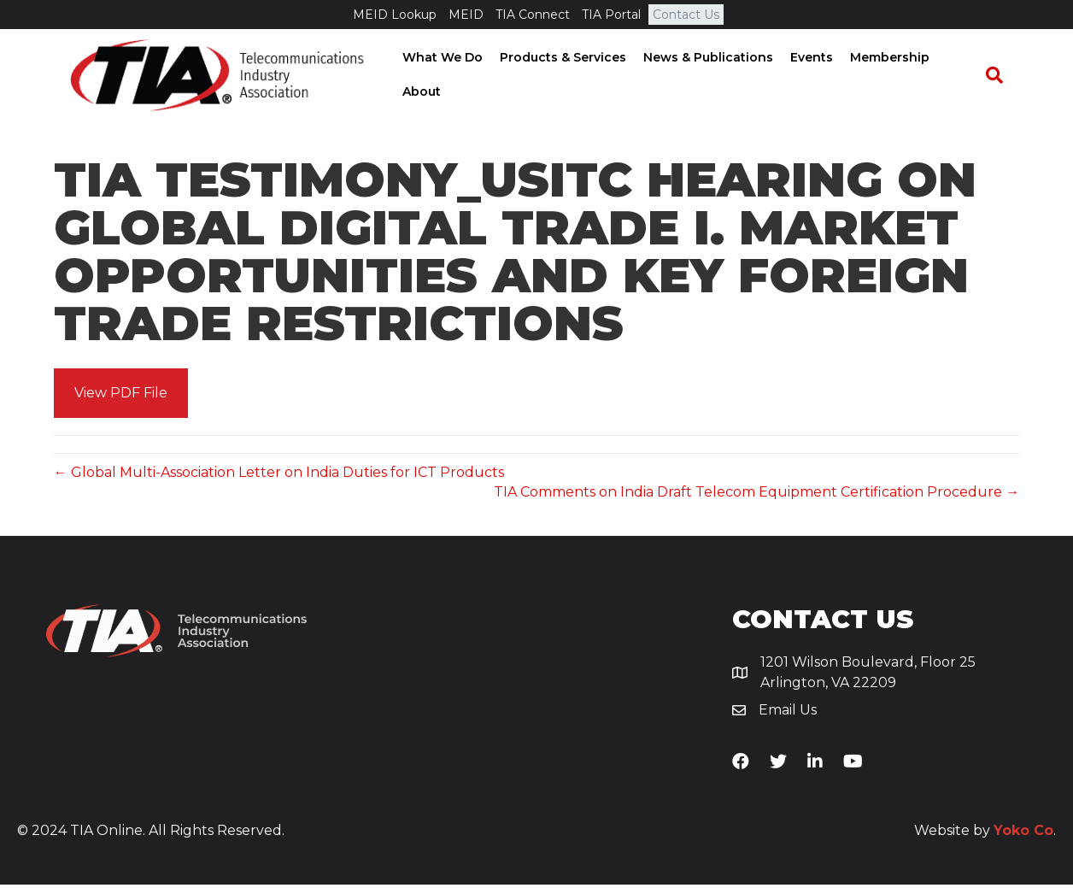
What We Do (437, 59)
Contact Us (686, 14)
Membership (884, 59)
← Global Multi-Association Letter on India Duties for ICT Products (279, 475)
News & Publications (703, 59)
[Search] (1002, 76)
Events (806, 59)
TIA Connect (532, 14)
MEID (466, 14)
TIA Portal (611, 14)
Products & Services (558, 59)
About (416, 92)
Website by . (985, 834)
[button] (121, 395)
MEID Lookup (395, 14)
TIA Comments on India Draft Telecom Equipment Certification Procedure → (756, 494)
